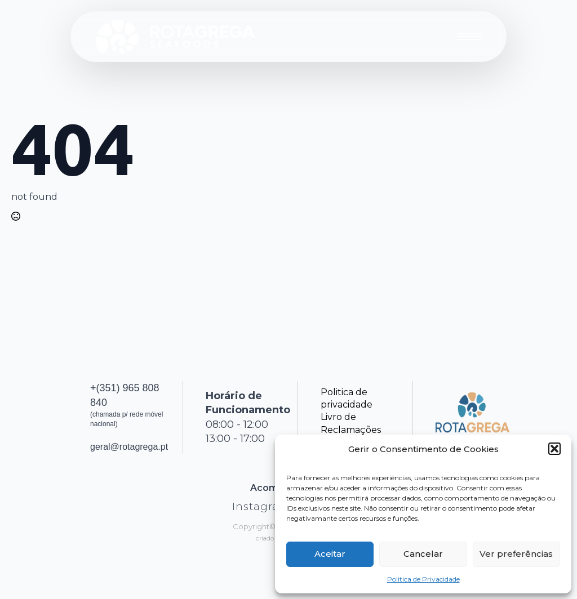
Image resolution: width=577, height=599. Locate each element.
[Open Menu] (469, 36)
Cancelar (423, 553)
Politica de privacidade (346, 398)
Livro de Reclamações (351, 423)
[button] (554, 448)
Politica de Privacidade (423, 579)
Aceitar (329, 553)
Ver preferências (516, 553)
